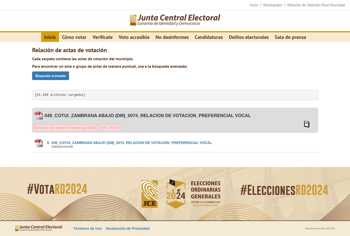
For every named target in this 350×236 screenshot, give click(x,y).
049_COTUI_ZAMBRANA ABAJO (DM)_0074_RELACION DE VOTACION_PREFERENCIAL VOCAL (131, 143)
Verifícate (103, 37)
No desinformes (172, 37)
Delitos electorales (249, 37)
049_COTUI (110, 128)
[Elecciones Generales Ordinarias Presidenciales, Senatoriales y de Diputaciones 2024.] (175, 20)
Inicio (50, 37)
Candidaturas (209, 37)
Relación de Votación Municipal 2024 (65, 128)
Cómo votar (74, 37)
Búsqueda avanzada (50, 75)
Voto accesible (134, 37)
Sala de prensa (290, 37)
